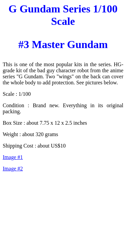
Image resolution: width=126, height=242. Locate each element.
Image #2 (13, 168)
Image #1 (13, 157)
